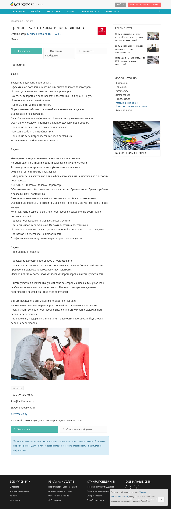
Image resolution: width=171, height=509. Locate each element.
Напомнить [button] (121, 86)
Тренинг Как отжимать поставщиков (102, 33)
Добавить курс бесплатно (144, 4)
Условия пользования (19, 491)
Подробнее (145, 501)
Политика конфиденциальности (101, 491)
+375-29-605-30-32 (22, 395)
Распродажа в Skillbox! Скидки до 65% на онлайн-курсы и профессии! (130, 61)
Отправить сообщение (53, 53)
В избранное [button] (122, 82)
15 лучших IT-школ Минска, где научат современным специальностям (129, 49)
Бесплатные (53, 11)
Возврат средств (94, 495)
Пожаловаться (122, 98)
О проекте (14, 486)
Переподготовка (90, 11)
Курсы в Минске (123, 109)
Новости (111, 11)
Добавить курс (54, 500)
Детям (70, 11)
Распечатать (121, 90)
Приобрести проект (96, 500)
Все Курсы (19, 11)
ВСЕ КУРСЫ (22, 4)
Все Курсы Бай (20, 481)
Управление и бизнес (126, 102)
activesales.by (19, 414)
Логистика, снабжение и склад (131, 105)
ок (161, 499)
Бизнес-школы (136, 135)
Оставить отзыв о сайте (58, 495)
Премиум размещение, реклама (62, 486)
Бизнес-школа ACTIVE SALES (44, 34)
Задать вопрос (122, 94)
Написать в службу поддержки (100, 486)
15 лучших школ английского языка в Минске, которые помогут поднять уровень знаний (130, 37)
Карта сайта (15, 500)
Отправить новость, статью (60, 491)
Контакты (86, 51)
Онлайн (35, 11)
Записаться (21, 51)
